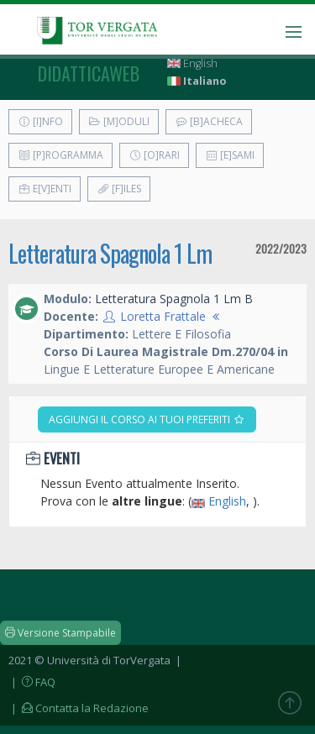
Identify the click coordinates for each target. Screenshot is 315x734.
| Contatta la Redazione (78, 708)
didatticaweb (88, 73)
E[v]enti (44, 188)
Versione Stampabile (60, 633)
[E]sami (230, 155)
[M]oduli (119, 121)
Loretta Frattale (163, 316)
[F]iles (119, 188)
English (192, 63)
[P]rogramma (60, 155)
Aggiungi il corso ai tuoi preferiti (147, 419)
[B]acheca (209, 121)
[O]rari (154, 155)
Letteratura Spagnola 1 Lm (110, 253)
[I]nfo (40, 121)
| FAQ (31, 681)
